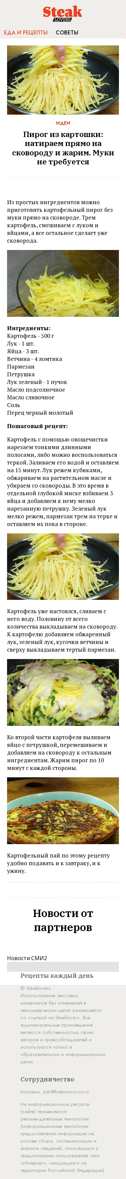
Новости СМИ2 (27, 958)
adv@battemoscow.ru (66, 1091)
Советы (67, 32)
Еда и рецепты (26, 32)
